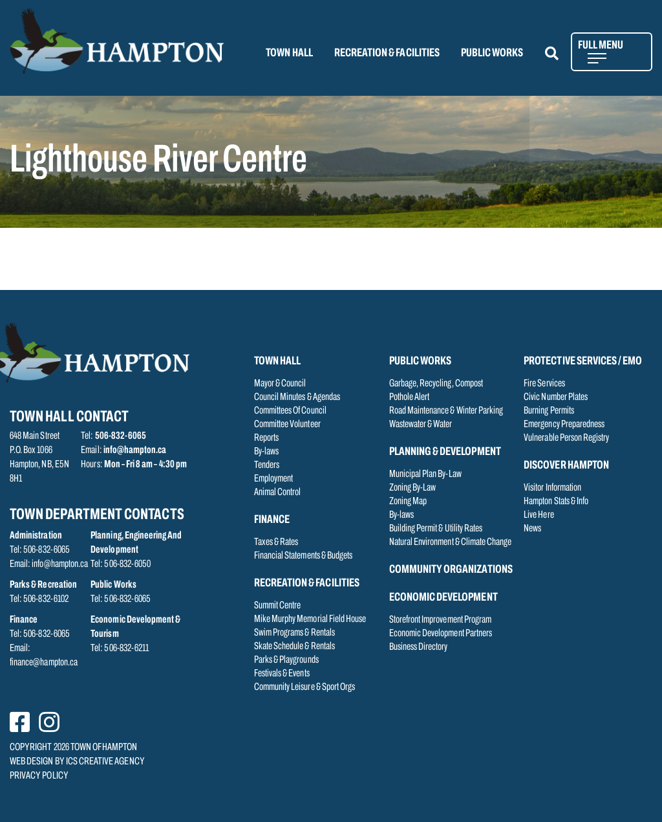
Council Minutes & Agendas (297, 397)
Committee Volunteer (287, 424)
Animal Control (277, 492)
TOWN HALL (289, 53)
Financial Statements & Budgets (303, 556)
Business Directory (418, 647)
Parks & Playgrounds (286, 660)
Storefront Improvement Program (440, 620)
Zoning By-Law (412, 488)
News (532, 529)
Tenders (266, 465)
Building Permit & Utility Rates (436, 529)
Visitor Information (552, 488)
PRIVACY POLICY (39, 776)
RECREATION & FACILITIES (387, 53)
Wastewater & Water (421, 424)
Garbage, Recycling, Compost (436, 384)
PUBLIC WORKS (492, 53)
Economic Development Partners (440, 633)
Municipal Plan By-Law (425, 474)
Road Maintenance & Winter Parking (446, 411)
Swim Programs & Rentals (294, 633)
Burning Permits (549, 411)
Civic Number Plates (556, 397)
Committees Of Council (290, 411)
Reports (266, 438)
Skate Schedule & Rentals (294, 646)
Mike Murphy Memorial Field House (310, 619)
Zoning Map (408, 501)
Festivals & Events (282, 674)
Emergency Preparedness (564, 424)
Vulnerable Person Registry (566, 438)
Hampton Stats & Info (556, 501)
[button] (559, 53)
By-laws (266, 452)
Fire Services (544, 384)
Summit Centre (277, 606)
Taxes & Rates (276, 542)
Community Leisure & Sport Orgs (305, 687)
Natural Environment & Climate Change (450, 542)
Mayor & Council (280, 384)
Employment (274, 479)
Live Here (538, 515)
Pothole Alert (409, 397)
